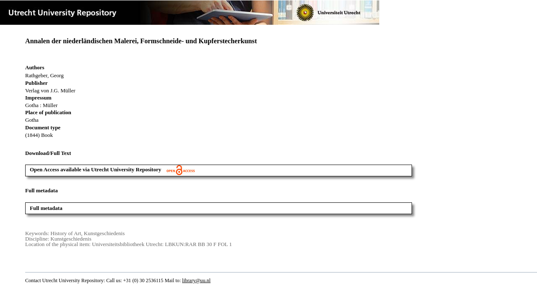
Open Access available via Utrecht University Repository (112, 169)
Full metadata (46, 208)
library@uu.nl (196, 280)
